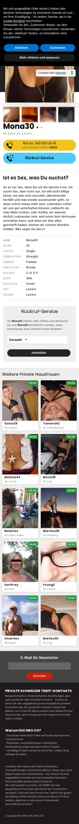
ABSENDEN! (38, 352)
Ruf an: (39, 145)
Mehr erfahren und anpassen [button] (39, 57)
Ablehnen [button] (21, 47)
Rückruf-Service (39, 158)
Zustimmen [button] (57, 47)
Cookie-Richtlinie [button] (14, 21)
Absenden (39, 676)
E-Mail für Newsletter (39, 658)
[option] (11, 114)
